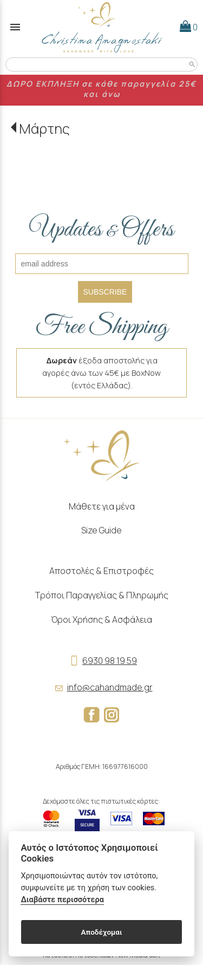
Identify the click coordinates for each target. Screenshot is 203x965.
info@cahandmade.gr (102, 687)
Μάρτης (44, 128)
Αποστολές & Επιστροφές (101, 571)
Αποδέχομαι (101, 932)
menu (15, 27)
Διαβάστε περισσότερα (62, 899)
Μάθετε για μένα (102, 506)
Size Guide (101, 530)
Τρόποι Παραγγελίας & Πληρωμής (101, 595)
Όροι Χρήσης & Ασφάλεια (101, 619)
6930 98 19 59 (101, 661)
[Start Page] (102, 27)
